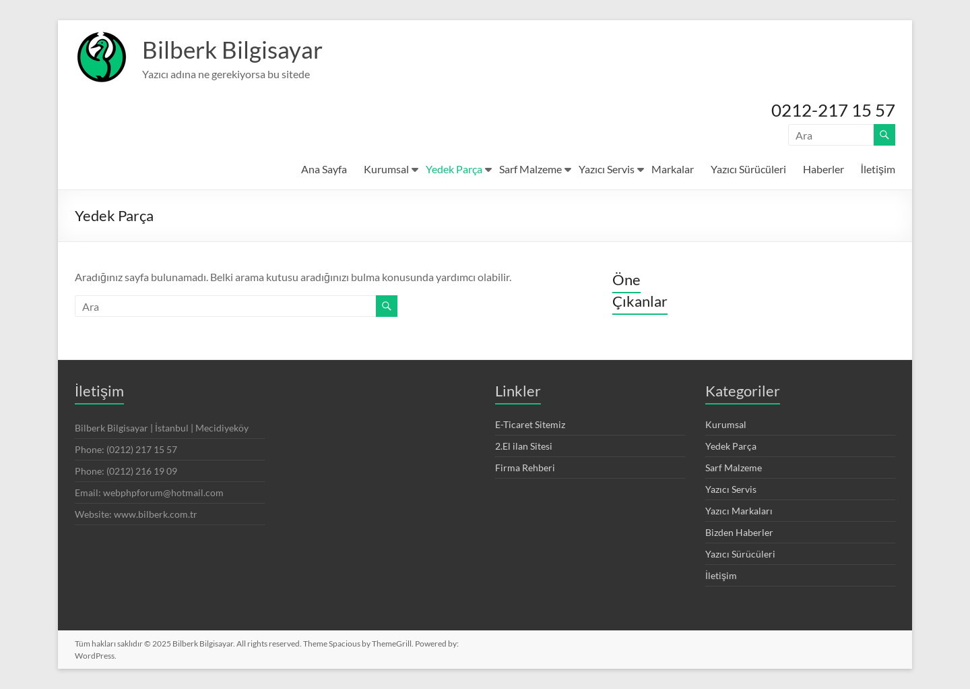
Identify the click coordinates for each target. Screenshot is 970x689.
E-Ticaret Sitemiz (530, 424)
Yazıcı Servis (607, 168)
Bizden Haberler (739, 532)
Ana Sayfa (324, 168)
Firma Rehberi (525, 467)
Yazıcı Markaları (739, 510)
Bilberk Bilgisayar (234, 49)
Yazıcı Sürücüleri (748, 168)
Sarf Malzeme (530, 168)
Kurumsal (386, 168)
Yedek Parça (454, 168)
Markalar (672, 168)
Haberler (823, 168)
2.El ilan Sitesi (523, 446)
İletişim (878, 168)
